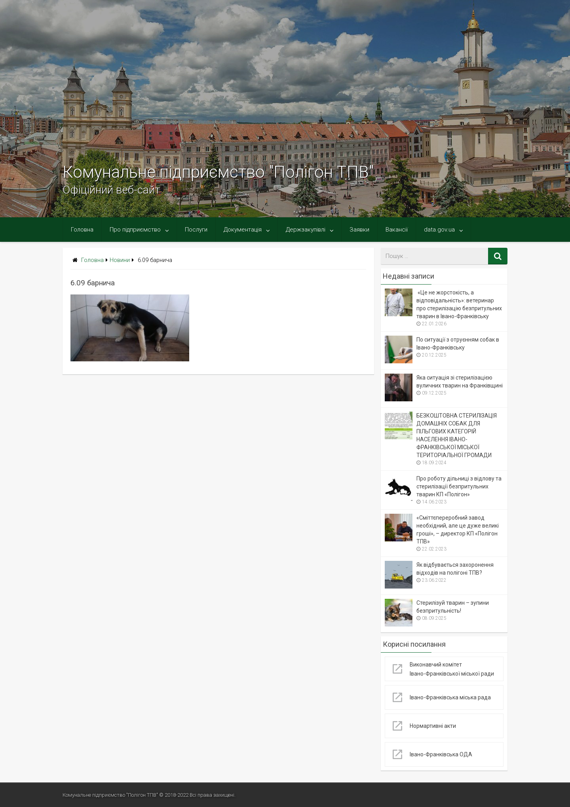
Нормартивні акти (433, 726)
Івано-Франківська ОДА (441, 754)
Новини (120, 260)
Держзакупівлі (305, 229)
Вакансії (397, 229)
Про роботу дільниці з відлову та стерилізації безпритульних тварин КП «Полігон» (459, 486)
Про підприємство (135, 229)
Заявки (359, 229)
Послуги (196, 229)
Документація (243, 229)
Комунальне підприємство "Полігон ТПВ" (218, 172)
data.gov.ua (439, 229)
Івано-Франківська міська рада (450, 697)
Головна (82, 229)
